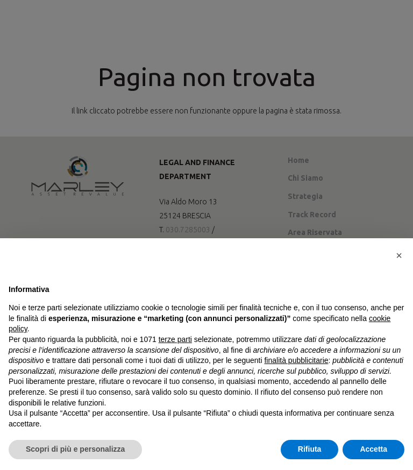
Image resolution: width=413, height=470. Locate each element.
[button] (399, 255)
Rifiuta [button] (310, 449)
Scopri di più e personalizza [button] (75, 449)
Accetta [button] (373, 449)
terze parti (175, 339)
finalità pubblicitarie (296, 360)
